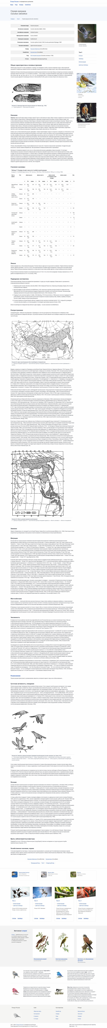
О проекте (36, 1016)
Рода (16, 4)
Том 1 (14, 900)
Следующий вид (50, 863)
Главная (12, 18)
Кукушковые (33, 52)
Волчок (79, 872)
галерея (24, 931)
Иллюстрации (82, 61)
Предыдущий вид (35, 863)
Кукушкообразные (35, 49)
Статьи (80, 55)
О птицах (36, 1018)
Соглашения (37, 1013)
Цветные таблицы (83, 65)
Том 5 (18, 18)
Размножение (15, 676)
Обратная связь (37, 1011)
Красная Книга (81, 1011)
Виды (11, 4)
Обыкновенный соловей (40, 959)
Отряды (21, 4)
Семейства (28, 4)
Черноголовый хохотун (24, 872)
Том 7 (80, 900)
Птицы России (14, 1)
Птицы (13, 934)
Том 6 (58, 900)
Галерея (80, 1016)
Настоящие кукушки (35, 55)
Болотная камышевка (61, 959)
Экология (80, 1013)
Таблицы (81, 58)
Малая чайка (51, 872)
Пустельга (80, 959)
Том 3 (36, 900)
